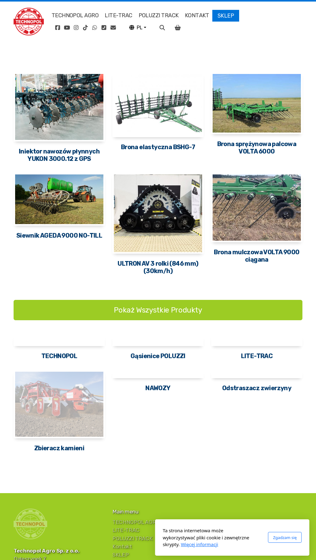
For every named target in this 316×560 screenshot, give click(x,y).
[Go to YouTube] (67, 27)
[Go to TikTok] (85, 27)
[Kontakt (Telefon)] (104, 27)
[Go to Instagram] (76, 27)
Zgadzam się (210, 537)
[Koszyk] (177, 27)
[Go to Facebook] (57, 27)
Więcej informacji (125, 544)
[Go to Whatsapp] (94, 27)
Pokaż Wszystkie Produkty (158, 310)
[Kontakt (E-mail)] (113, 27)
